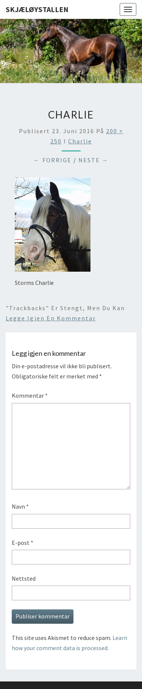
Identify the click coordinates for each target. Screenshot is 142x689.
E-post (22, 542)
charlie (80, 141)
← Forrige (53, 160)
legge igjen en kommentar (50, 318)
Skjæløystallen (37, 9)
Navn (20, 506)
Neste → (93, 160)
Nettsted (24, 578)
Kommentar (30, 395)
